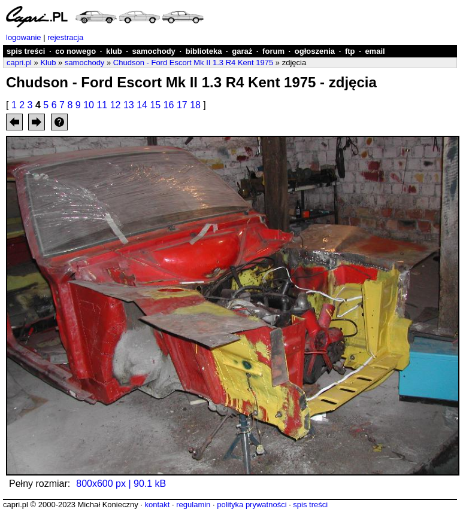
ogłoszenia (315, 51)
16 (169, 105)
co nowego (75, 51)
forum (273, 51)
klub (114, 51)
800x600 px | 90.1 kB (121, 484)
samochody (153, 51)
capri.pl (19, 62)
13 (128, 105)
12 (115, 105)
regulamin (193, 504)
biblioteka (204, 51)
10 (88, 105)
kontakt (157, 504)
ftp (350, 51)
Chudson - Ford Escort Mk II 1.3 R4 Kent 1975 (193, 62)
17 (182, 105)
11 (101, 105)
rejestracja (65, 37)
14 (142, 105)
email (375, 51)
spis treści (26, 51)
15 (155, 105)
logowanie (23, 37)
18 (195, 105)
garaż (242, 51)
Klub (48, 62)
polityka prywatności (251, 504)
